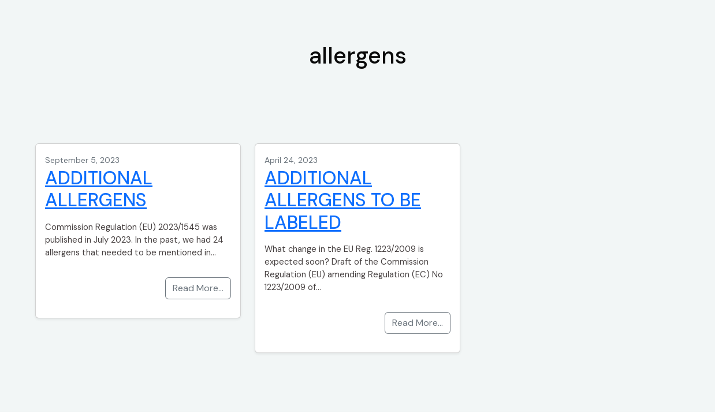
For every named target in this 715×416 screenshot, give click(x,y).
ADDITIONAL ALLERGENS (98, 189)
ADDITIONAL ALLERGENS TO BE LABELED (343, 200)
